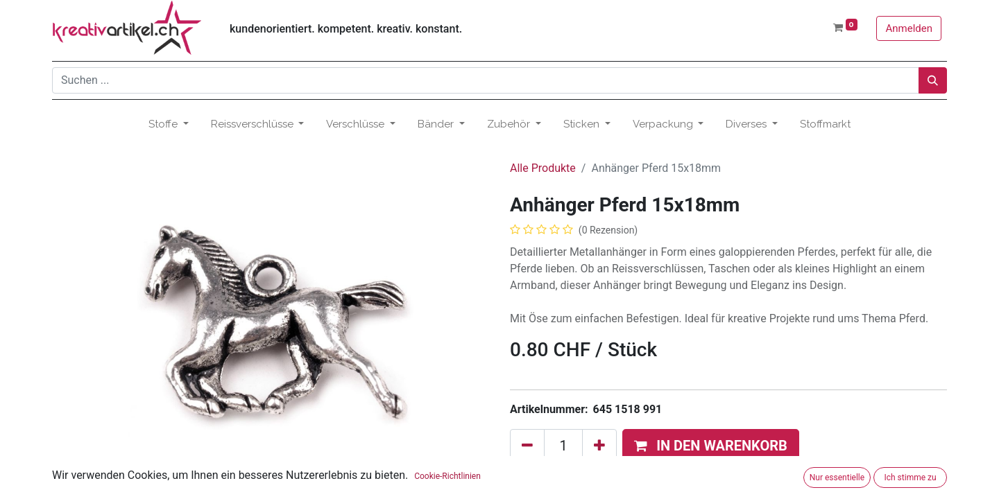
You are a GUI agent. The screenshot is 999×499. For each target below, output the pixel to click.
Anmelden (908, 28)
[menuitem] (825, 124)
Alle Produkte (543, 168)
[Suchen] (933, 80)
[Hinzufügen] (599, 445)
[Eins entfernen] (527, 445)
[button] (710, 445)
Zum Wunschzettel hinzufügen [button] (594, 480)
